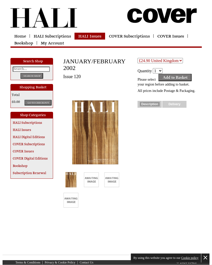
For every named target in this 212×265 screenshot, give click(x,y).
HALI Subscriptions (52, 36)
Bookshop (23, 43)
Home (20, 36)
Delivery (174, 104)
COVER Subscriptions (129, 36)
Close (205, 257)
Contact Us (86, 262)
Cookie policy (189, 258)
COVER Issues (170, 36)
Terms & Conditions (28, 262)
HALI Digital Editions (29, 137)
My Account (52, 43)
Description (149, 104)
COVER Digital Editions (30, 159)
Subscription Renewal (29, 173)
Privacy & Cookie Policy (60, 262)
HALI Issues (89, 36)
